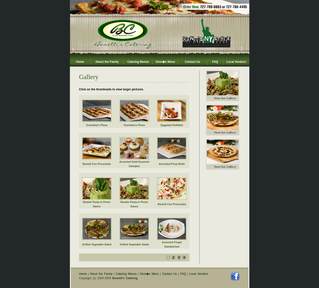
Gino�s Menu (165, 61)
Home (80, 61)
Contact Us (192, 61)
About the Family (107, 61)
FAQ (215, 61)
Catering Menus (138, 61)
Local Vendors (236, 61)
